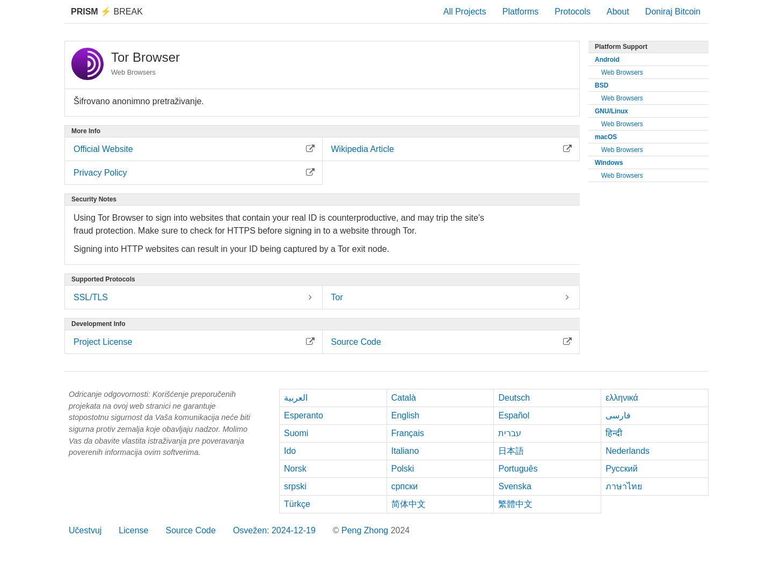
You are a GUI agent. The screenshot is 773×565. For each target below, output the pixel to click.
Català (403, 397)
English (405, 415)
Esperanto (303, 415)
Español (513, 415)
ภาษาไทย (624, 486)
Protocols (572, 11)
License (133, 530)
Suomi (296, 433)
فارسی (618, 415)
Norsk (295, 468)
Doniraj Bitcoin (673, 11)
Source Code (191, 530)
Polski (402, 468)
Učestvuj (85, 530)
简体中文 (408, 504)
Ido (290, 450)
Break (107, 11)
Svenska (514, 486)
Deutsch (514, 397)
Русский (621, 468)
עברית (509, 433)
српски (404, 486)
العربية (296, 397)
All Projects (464, 11)
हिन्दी (614, 433)
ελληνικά (622, 397)
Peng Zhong (366, 530)
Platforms (520, 11)
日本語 (511, 450)
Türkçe (297, 504)
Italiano (405, 450)
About (618, 11)
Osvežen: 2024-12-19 (274, 530)
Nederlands (628, 450)
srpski (295, 486)
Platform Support (621, 46)
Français (407, 433)
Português (517, 468)
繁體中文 (515, 504)
